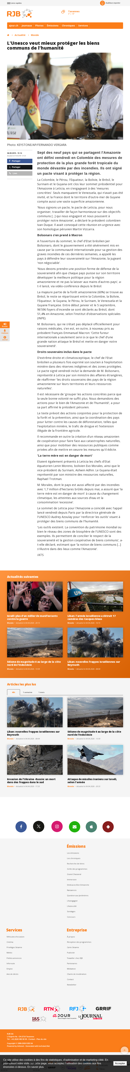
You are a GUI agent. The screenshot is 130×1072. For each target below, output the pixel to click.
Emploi (10, 969)
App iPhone (91, 826)
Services (83, 25)
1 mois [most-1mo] (41, 692)
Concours (71, 917)
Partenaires (72, 963)
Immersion (72, 879)
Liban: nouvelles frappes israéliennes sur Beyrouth (93, 663)
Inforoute (11, 963)
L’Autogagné (72, 901)
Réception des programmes (79, 942)
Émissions (52, 25)
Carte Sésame (73, 947)
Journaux (27, 25)
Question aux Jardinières (77, 895)
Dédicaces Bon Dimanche (78, 885)
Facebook (21, 826)
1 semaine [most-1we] (27, 692)
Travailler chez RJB (75, 958)
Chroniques (68, 25)
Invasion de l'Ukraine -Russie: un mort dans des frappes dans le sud (31, 780)
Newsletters (74, 826)
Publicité (71, 953)
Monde (35, 35)
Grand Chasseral (74, 874)
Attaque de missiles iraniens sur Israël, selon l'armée (92, 780)
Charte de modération (76, 974)
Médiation (71, 969)
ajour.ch (13, 25)
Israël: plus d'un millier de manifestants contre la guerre (32, 617)
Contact (70, 979)
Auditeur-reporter (110, 3)
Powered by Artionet (15, 1046)
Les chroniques (73, 858)
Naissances (71, 890)
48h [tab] (13, 692)
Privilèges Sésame (14, 947)
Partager (14, 161)
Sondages (71, 911)
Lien (13, 173)
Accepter (120, 1063)
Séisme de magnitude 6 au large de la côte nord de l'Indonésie (34, 663)
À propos (71, 937)
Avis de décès (12, 974)
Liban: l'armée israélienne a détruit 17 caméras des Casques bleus (91, 617)
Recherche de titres (75, 864)
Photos (39, 25)
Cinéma (10, 942)
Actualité (20, 35)
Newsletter (71, 985)
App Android (108, 826)
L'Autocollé (72, 906)
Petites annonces (14, 958)
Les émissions (73, 853)
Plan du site (41, 1039)
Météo (9, 953)
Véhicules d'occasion (15, 937)
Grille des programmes (77, 869)
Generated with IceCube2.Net (38, 1046)
